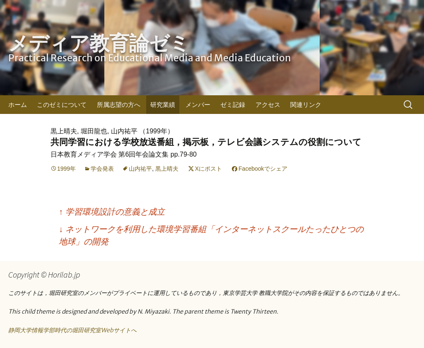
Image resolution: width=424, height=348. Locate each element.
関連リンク (305, 104)
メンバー (198, 104)
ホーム (17, 104)
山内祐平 (140, 168)
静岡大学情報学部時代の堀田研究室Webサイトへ (72, 330)
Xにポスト (208, 168)
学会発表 (102, 168)
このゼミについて (62, 104)
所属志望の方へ (118, 104)
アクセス (267, 104)
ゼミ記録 (232, 104)
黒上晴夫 (166, 168)
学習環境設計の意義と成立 (112, 211)
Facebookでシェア (262, 168)
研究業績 (162, 104)
